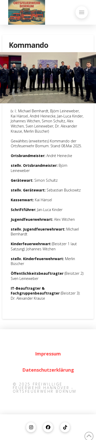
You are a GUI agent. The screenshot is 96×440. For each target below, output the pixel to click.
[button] (82, 12)
